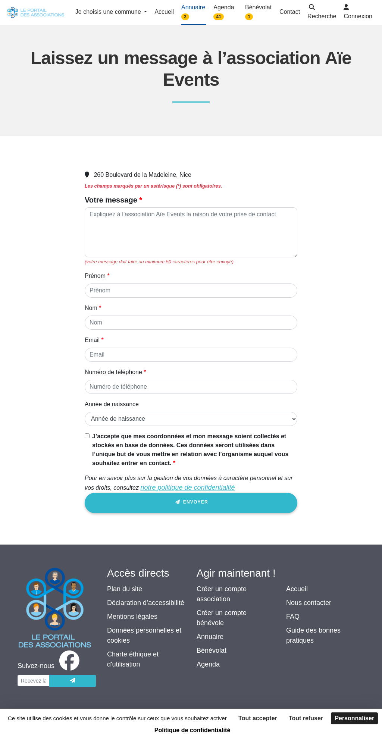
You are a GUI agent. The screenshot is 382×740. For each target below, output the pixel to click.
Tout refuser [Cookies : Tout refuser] (306, 718)
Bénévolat (211, 650)
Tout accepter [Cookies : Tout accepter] (257, 718)
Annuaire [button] (193, 12)
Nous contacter (308, 602)
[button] (321, 12)
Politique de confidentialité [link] (192, 730)
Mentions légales (132, 616)
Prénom (95, 276)
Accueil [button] (164, 12)
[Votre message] (191, 232)
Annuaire (210, 636)
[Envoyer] (72, 681)
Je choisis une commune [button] (109, 12)
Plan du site (124, 589)
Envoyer (191, 503)
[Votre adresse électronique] (34, 680)
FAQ (293, 616)
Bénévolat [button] (258, 12)
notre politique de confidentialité (187, 487)
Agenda (208, 664)
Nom (91, 308)
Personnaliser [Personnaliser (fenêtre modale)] (354, 718)
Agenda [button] (223, 12)
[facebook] (50, 666)
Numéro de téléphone (113, 372)
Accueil (297, 589)
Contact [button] (289, 12)
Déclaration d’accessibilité (145, 602)
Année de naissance (112, 404)
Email (92, 340)
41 (218, 16)
